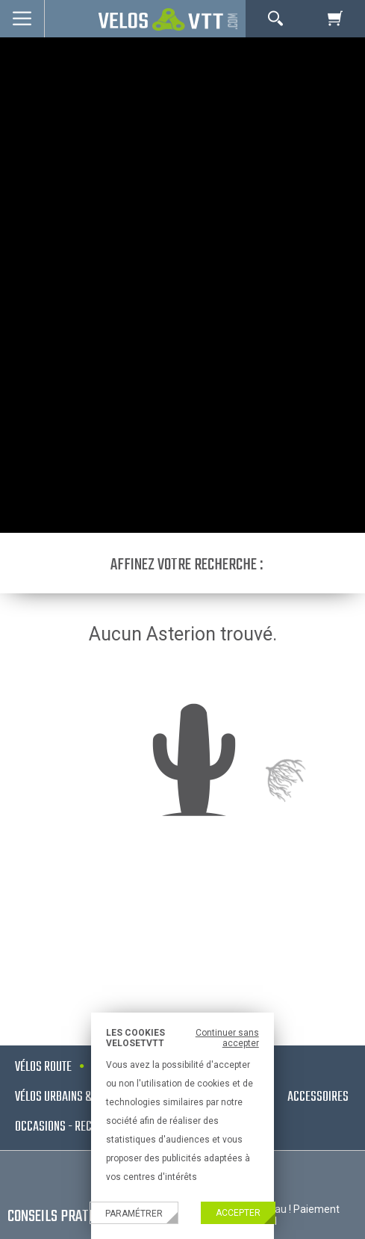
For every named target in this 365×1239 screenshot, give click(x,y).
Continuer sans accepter (227, 1038)
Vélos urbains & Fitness (73, 1097)
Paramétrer (134, 1213)
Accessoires (318, 1097)
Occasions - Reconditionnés (82, 1127)
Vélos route (43, 1067)
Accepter (238, 1213)
